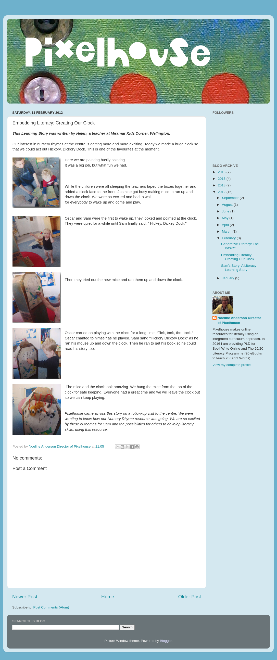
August (228, 205)
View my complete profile (231, 365)
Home (107, 596)
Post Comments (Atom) (51, 607)
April (226, 225)
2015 (222, 179)
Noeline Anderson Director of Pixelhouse (239, 320)
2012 (222, 192)
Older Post (189, 596)
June (226, 211)
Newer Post (24, 596)
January (228, 278)
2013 (222, 185)
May (225, 218)
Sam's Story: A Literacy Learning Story (238, 268)
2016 (222, 172)
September (231, 198)
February (229, 238)
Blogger (166, 641)
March (227, 231)
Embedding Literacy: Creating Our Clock (237, 257)
